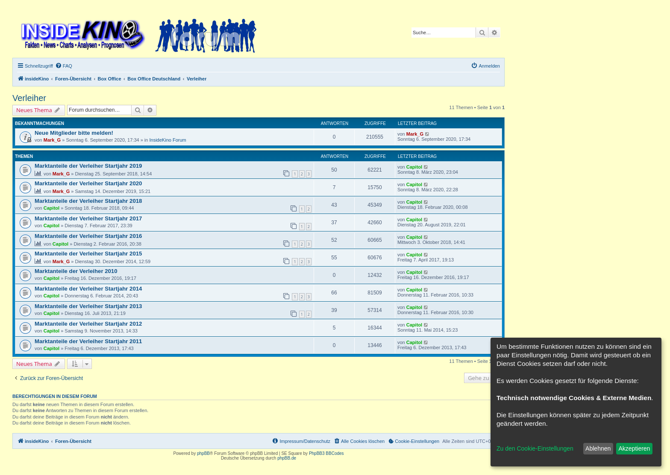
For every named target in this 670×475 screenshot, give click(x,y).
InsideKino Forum (168, 139)
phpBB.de (286, 458)
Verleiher (29, 98)
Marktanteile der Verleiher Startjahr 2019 (88, 166)
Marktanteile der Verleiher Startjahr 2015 (88, 253)
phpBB (203, 453)
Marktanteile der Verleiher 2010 (76, 271)
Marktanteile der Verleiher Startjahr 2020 (88, 183)
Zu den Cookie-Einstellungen (535, 448)
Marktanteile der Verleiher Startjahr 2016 (88, 236)
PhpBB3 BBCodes (326, 453)
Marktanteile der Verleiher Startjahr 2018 (88, 201)
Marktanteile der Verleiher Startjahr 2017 (88, 218)
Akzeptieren (634, 448)
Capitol (414, 166)
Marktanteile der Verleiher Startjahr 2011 (88, 341)
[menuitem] (63, 66)
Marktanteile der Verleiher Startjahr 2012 (88, 324)
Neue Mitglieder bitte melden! (74, 133)
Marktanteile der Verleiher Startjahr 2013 (88, 306)
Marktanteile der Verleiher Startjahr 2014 (88, 288)
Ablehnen (598, 448)
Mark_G (52, 139)
